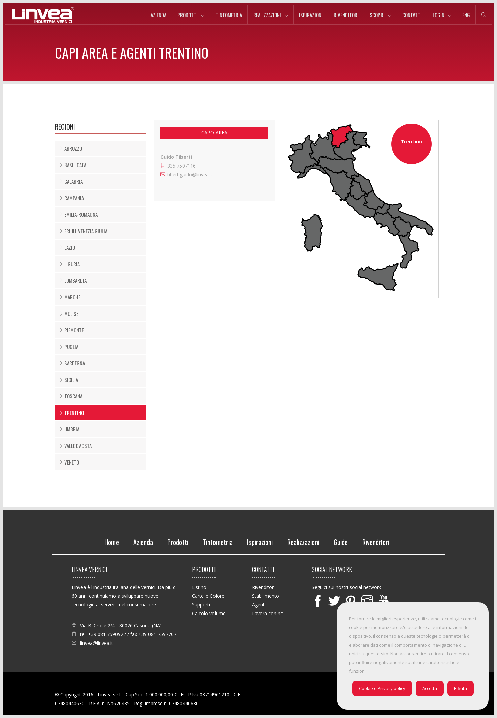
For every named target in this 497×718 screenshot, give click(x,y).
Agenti (259, 604)
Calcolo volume (209, 613)
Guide (341, 542)
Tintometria (229, 15)
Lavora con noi (268, 613)
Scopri (377, 15)
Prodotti (187, 15)
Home (111, 542)
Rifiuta (460, 688)
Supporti (201, 604)
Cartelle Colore (208, 596)
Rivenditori (346, 15)
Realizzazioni (267, 15)
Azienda (158, 15)
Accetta (429, 688)
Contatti (412, 15)
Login (438, 15)
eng (466, 15)
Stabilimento (265, 596)
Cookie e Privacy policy (382, 688)
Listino (199, 587)
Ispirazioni (311, 15)
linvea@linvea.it (96, 643)
